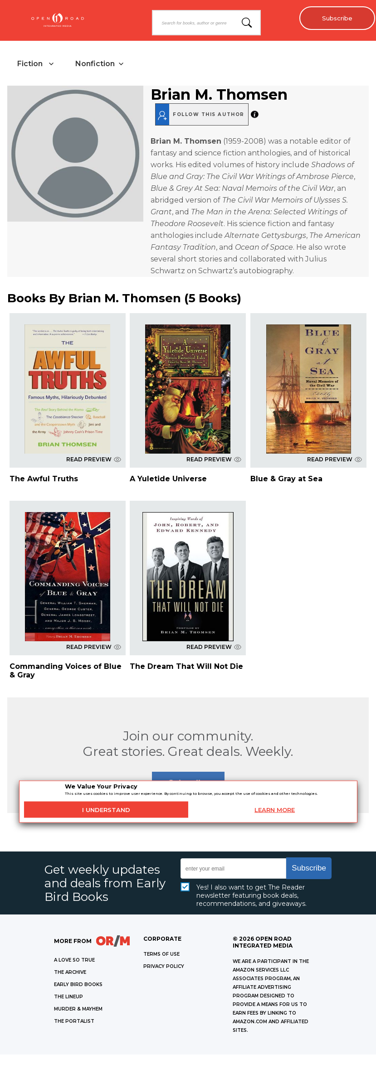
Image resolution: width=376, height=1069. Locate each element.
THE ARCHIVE (70, 973)
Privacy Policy (163, 967)
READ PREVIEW (93, 460)
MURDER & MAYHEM (78, 1010)
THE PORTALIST (74, 1022)
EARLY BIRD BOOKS (78, 985)
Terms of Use (161, 955)
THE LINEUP (68, 998)
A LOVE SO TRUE (74, 961)
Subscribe (335, 18)
